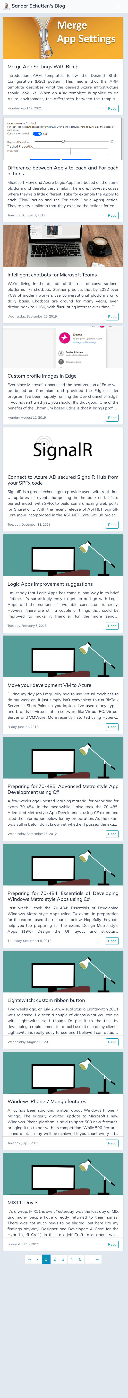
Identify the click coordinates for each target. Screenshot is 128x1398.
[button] (88, 1259)
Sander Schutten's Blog (34, 6)
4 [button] (71, 1259)
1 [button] (46, 1259)
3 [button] (63, 1259)
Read (112, 108)
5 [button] (80, 1259)
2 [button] (54, 1259)
